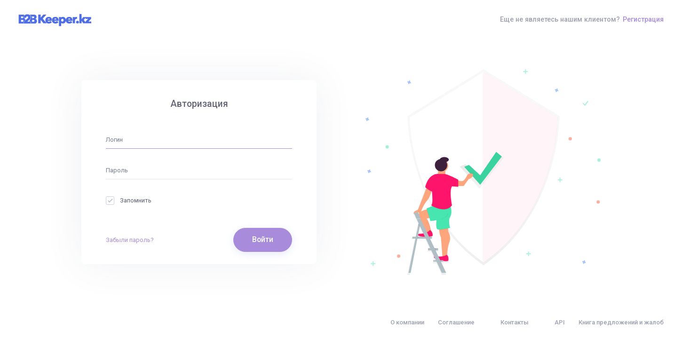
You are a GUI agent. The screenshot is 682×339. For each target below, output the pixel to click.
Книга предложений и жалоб (621, 322)
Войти (262, 239)
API (560, 322)
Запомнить (128, 200)
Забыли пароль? (130, 239)
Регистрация (643, 19)
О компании (407, 322)
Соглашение (456, 322)
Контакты (514, 322)
